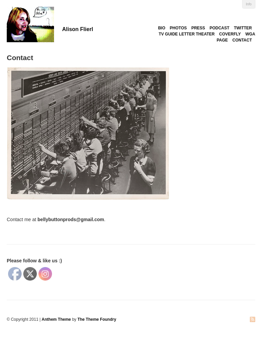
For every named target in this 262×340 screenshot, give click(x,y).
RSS (252, 319)
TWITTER (243, 28)
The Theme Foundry (96, 319)
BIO (161, 28)
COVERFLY (230, 34)
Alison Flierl (77, 29)
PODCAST (220, 28)
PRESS (198, 28)
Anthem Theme (56, 319)
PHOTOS (178, 28)
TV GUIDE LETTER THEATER (187, 34)
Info (249, 4)
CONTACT (242, 40)
